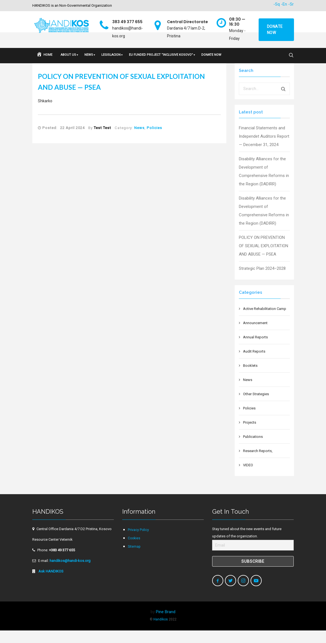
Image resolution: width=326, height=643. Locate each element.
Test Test (102, 140)
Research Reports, (258, 463)
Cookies (134, 551)
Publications (253, 449)
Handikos (160, 632)
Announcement (255, 335)
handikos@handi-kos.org (70, 573)
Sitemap (134, 559)
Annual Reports (255, 350)
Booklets (250, 378)
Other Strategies (256, 406)
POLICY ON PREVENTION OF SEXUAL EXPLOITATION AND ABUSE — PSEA (263, 258)
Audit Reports (254, 364)
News (139, 140)
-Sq (276, 4)
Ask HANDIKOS (50, 584)
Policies (154, 140)
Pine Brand (165, 624)
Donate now (275, 29)
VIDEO (248, 477)
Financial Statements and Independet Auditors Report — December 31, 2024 (264, 149)
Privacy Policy (138, 542)
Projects (249, 435)
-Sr (291, 4)
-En (284, 4)
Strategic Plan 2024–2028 (262, 280)
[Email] (253, 557)
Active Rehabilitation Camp (264, 321)
